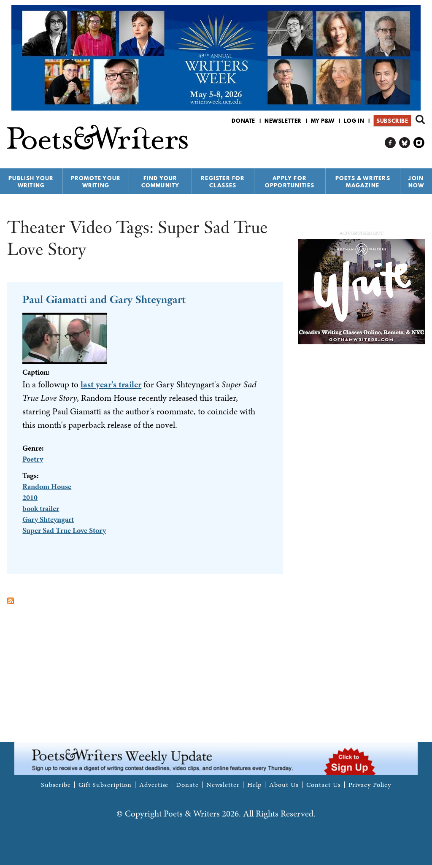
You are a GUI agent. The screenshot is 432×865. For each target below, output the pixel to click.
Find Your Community (160, 181)
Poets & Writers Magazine (362, 181)
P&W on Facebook (390, 143)
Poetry (32, 459)
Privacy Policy (370, 784)
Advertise (153, 784)
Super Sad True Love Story (64, 530)
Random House (46, 486)
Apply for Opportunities (290, 181)
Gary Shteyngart (48, 519)
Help (254, 784)
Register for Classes (223, 181)
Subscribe (392, 120)
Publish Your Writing (31, 181)
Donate (243, 120)
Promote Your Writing (96, 181)
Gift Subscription (105, 784)
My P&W (323, 120)
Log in (354, 120)
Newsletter (283, 120)
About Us (283, 784)
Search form (420, 119)
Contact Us (323, 784)
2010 (30, 497)
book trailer (40, 508)
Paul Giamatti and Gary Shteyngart (104, 299)
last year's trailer (111, 384)
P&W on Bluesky (404, 143)
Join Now (416, 181)
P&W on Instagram (419, 143)
